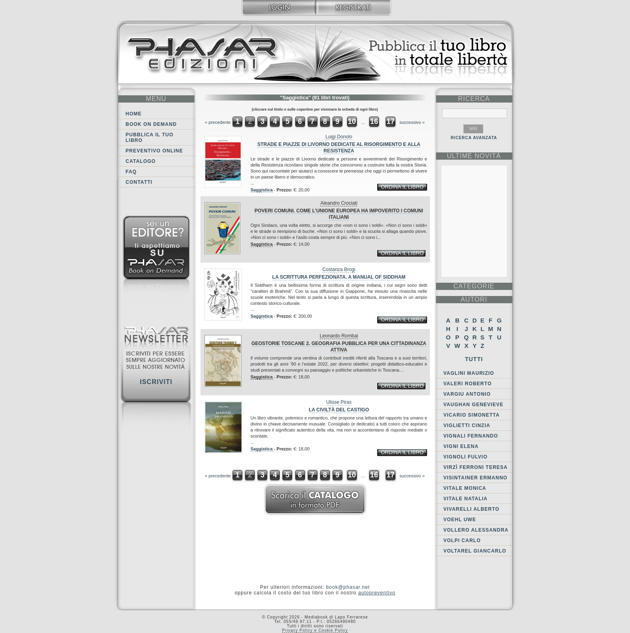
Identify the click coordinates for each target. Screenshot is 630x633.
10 (352, 121)
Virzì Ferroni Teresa (476, 467)
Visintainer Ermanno (475, 478)
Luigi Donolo (338, 137)
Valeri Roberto (468, 383)
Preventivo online (154, 151)
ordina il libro (402, 187)
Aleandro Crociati (338, 203)
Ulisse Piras (339, 402)
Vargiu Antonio (467, 394)
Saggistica (262, 189)
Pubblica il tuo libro (150, 137)
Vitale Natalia (466, 498)
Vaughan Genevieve (473, 404)
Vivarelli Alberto (471, 509)
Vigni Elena (461, 446)
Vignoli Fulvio (466, 457)
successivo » (412, 122)
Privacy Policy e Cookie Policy (315, 630)
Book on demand (151, 124)
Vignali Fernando (471, 436)
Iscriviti (156, 381)
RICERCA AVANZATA (474, 138)
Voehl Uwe (460, 519)
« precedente (218, 122)
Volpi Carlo (462, 540)
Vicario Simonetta (472, 415)
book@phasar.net (348, 587)
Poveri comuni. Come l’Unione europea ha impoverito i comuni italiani (339, 214)
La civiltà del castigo (339, 410)
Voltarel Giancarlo (475, 551)
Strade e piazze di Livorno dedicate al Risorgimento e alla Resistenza (338, 148)
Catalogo (141, 161)
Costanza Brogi (338, 269)
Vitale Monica (465, 488)
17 (391, 121)
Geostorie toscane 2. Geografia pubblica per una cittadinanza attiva (339, 347)
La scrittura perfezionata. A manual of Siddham (339, 277)
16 (374, 121)
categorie (473, 286)
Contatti (139, 182)
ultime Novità (474, 155)
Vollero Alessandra (476, 530)
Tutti (474, 359)
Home (134, 114)
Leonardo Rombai (339, 336)
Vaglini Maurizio (469, 373)
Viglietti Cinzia (467, 425)
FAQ (131, 172)
